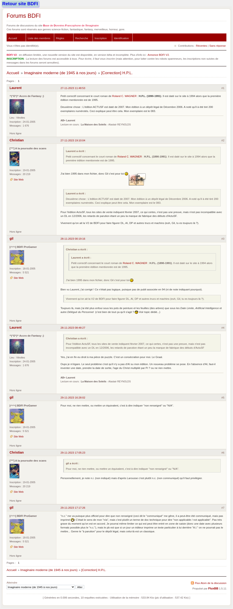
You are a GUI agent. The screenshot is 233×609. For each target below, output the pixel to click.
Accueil (12, 38)
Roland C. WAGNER (124, 95)
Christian (17, 140)
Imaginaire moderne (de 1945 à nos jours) (60, 73)
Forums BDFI (24, 16)
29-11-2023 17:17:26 (73, 507)
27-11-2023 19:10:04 (73, 140)
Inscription (101, 38)
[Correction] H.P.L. (117, 73)
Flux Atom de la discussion (210, 582)
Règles (60, 38)
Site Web (19, 179)
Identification (121, 38)
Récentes (201, 45)
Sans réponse (217, 45)
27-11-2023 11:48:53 (73, 87)
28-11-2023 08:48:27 (73, 327)
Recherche (81, 38)
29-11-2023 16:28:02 (73, 397)
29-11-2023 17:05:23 (73, 452)
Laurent (16, 88)
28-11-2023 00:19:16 (73, 238)
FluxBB (213, 588)
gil (11, 238)
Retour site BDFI (20, 3)
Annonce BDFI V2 (158, 54)
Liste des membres (39, 38)
